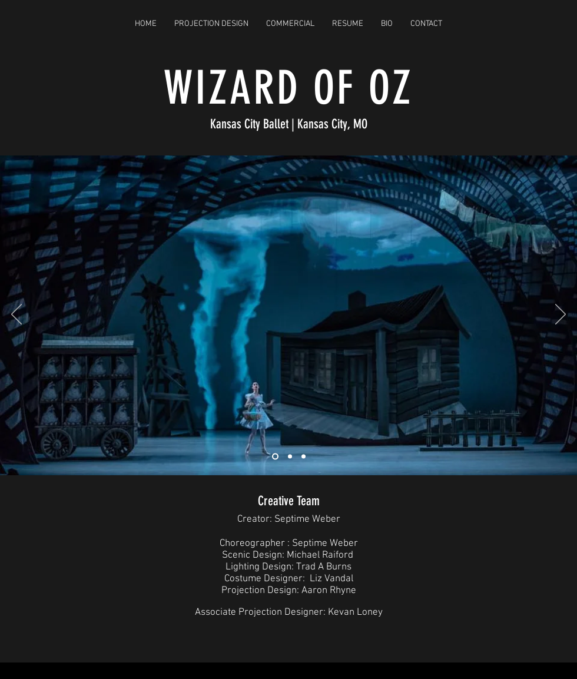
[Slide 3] (303, 456)
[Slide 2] (290, 456)
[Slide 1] (275, 456)
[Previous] (16, 315)
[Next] (560, 315)
